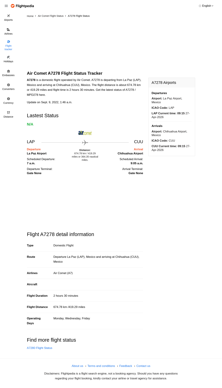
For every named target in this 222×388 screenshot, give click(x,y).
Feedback (125, 366)
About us (77, 366)
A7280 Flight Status (39, 348)
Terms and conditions (101, 366)
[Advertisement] (111, 45)
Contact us (143, 366)
